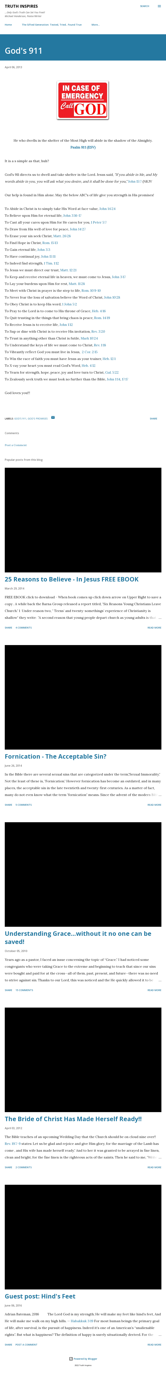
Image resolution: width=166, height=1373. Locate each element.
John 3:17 (119, 277)
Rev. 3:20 (98, 331)
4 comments (23, 627)
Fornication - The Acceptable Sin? (55, 756)
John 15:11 (48, 256)
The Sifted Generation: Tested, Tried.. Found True (52, 24)
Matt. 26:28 (62, 236)
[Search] (144, 6)
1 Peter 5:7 (99, 222)
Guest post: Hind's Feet (40, 1296)
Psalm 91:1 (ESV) (83, 147)
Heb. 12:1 (109, 359)
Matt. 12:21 (68, 270)
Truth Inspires (21, 6)
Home (8, 24)
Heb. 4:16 (99, 311)
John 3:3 (43, 249)
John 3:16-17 (72, 215)
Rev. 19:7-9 (13, 1143)
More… (96, 24)
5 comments (23, 804)
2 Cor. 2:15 (90, 352)
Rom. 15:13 (50, 243)
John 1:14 (113, 379)
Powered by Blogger (83, 1358)
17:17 (125, 379)
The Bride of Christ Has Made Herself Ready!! (73, 1119)
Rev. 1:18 (100, 345)
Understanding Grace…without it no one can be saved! (78, 937)
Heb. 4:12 (89, 365)
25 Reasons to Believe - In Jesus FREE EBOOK (72, 579)
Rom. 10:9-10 (91, 290)
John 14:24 (107, 208)
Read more (154, 627)
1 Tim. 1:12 (51, 263)
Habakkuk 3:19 (82, 1321)
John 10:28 (112, 297)
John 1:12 (66, 324)
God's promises (38, 418)
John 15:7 (135, 181)
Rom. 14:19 (102, 318)
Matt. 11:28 (77, 284)
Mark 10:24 (89, 338)
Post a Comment (16, 445)
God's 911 (20, 418)
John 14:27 (78, 229)
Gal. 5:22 (112, 372)
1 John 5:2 (69, 304)
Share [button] (153, 418)
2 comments (23, 1167)
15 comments (24, 990)
